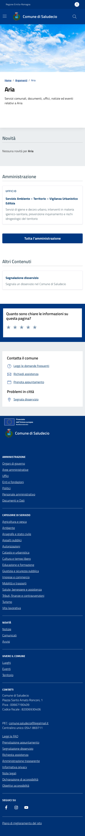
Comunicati (9, 635)
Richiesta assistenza (15, 754)
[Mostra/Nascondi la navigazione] (4, 16)
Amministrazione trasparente (21, 761)
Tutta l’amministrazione (42, 238)
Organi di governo (13, 463)
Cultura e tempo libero (16, 558)
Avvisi (6, 641)
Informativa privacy (14, 767)
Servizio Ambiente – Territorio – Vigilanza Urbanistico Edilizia (42, 201)
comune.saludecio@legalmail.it (28, 723)
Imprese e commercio (16, 577)
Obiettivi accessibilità (15, 785)
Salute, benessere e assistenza (22, 589)
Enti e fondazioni (13, 482)
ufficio (11, 191)
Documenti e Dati (13, 500)
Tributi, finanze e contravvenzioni (23, 595)
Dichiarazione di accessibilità (20, 779)
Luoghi (6, 662)
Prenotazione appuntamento (20, 742)
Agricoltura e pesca (14, 521)
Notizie (6, 629)
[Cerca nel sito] (74, 16)
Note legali (9, 773)
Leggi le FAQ (10, 736)
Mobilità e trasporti (14, 583)
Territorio (7, 675)
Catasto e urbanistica (15, 552)
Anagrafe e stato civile (16, 534)
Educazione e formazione (18, 564)
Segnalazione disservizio (22, 277)
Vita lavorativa (11, 608)
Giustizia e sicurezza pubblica (20, 571)
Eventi (6, 668)
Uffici (5, 475)
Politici (6, 488)
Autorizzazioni (11, 546)
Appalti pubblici (12, 540)
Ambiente (8, 527)
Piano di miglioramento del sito (22, 823)
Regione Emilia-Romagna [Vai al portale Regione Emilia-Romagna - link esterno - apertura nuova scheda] (18, 4)
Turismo (7, 601)
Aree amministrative (15, 469)
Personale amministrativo (18, 494)
